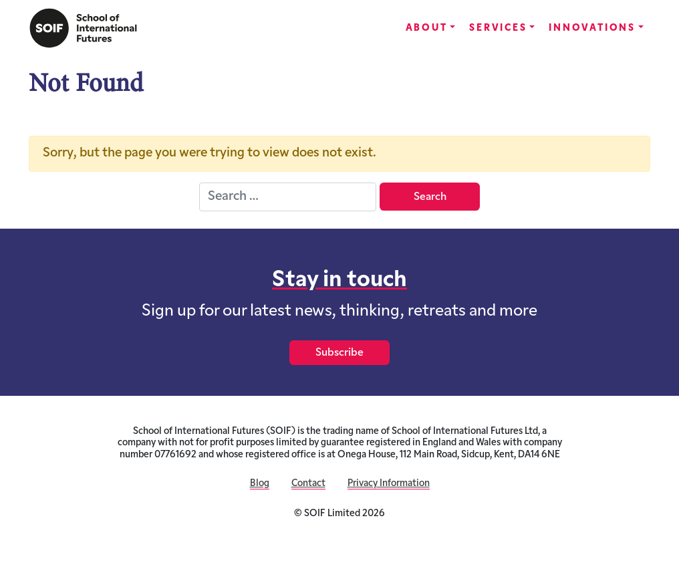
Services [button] (498, 28)
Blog (259, 484)
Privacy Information (389, 484)
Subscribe (339, 353)
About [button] (427, 28)
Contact (308, 484)
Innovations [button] (592, 28)
